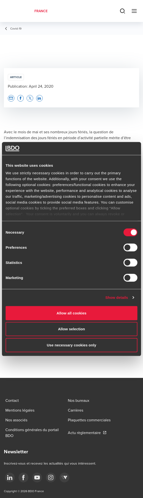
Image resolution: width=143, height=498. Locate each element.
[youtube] (37, 477)
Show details (116, 297)
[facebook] (23, 477)
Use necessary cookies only (71, 345)
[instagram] (51, 477)
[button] (11, 98)
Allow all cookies (72, 313)
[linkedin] (10, 477)
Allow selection (71, 329)
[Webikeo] (64, 477)
